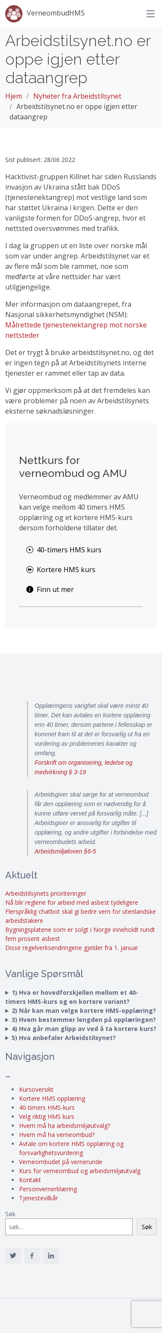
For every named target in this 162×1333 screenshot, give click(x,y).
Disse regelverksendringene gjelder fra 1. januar (71, 948)
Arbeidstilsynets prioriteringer (45, 893)
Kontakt (30, 1180)
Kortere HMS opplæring (52, 1098)
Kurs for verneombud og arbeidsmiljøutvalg (79, 1171)
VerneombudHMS (45, 13)
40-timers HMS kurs (64, 549)
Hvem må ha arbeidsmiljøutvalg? (64, 1125)
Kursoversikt (36, 1089)
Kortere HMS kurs (60, 569)
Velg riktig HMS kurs (46, 1116)
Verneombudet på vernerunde (60, 1162)
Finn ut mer (50, 589)
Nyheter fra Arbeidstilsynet (77, 96)
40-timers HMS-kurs (47, 1107)
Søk (10, 1214)
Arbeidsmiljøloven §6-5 (65, 851)
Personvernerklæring (48, 1189)
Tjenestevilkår (38, 1198)
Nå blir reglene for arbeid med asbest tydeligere (71, 902)
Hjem (13, 96)
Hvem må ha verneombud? (57, 1135)
